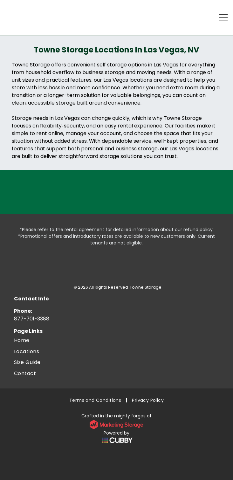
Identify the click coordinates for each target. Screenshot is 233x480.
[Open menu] (223, 18)
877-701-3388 (31, 318)
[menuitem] (116, 340)
